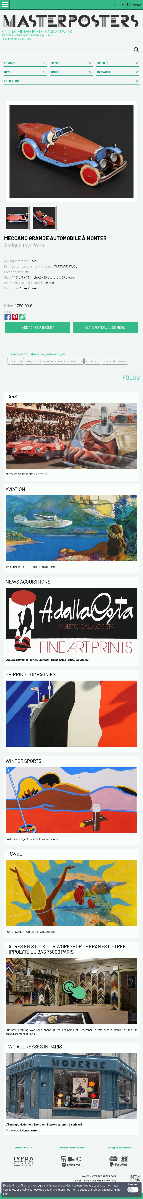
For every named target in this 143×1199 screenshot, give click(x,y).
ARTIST (54, 72)
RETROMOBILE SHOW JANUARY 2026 (63, 361)
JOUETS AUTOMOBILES (115, 361)
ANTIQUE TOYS (33, 361)
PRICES (54, 63)
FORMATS (9, 63)
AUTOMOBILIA (92, 361)
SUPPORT (102, 63)
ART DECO (17, 361)
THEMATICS (103, 72)
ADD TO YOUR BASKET (38, 327)
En (115, 5)
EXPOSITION (11, 80)
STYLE (8, 72)
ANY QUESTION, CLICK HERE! (105, 327)
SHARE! (8, 311)
